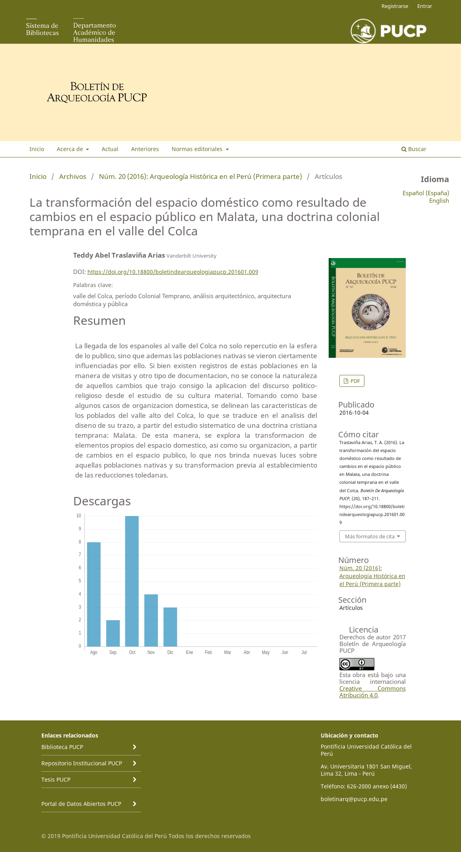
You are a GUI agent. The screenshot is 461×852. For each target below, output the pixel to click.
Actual (110, 149)
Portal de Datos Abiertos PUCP (81, 803)
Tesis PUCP (55, 779)
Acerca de (71, 149)
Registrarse (395, 6)
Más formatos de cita (370, 536)
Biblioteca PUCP (62, 747)
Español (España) (426, 193)
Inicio (36, 149)
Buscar (413, 149)
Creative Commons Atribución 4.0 (372, 691)
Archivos (72, 176)
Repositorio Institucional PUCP (81, 763)
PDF (354, 380)
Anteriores (145, 149)
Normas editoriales (198, 149)
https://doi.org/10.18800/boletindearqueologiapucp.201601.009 (172, 272)
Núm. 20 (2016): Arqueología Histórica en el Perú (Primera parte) (200, 176)
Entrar (424, 6)
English (439, 200)
